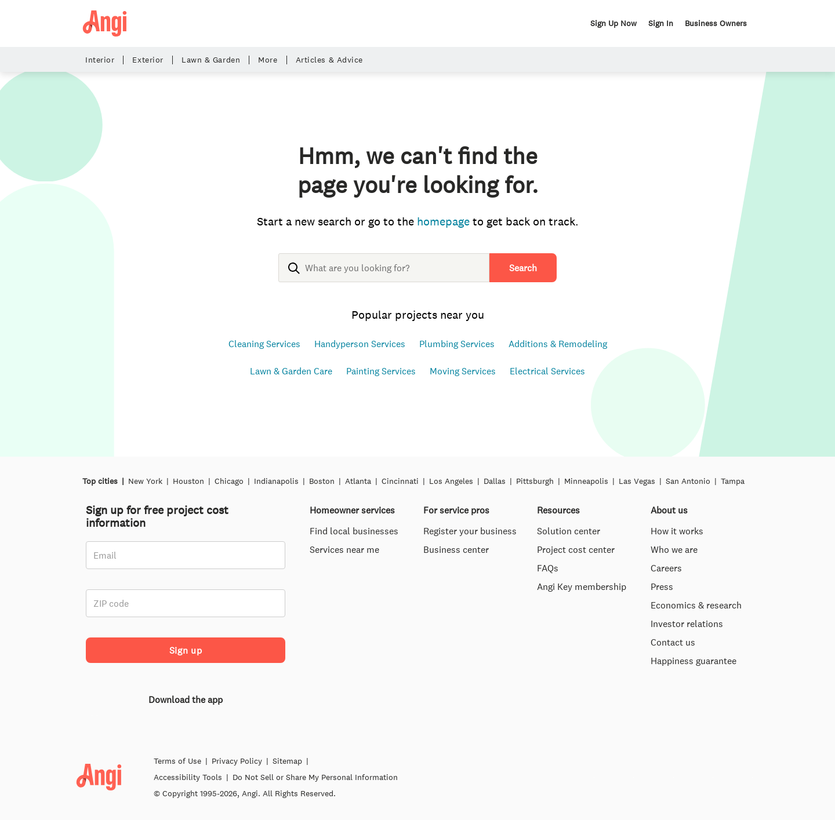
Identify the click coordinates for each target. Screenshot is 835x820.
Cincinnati (400, 481)
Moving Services (463, 371)
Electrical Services (547, 371)
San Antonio (688, 481)
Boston (322, 481)
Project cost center (576, 549)
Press (662, 586)
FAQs (547, 568)
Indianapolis (276, 481)
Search (523, 268)
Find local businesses (354, 531)
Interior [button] (99, 60)
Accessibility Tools (188, 806)
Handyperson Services (359, 343)
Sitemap (287, 790)
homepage (443, 221)
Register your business (470, 531)
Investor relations (687, 623)
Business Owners (716, 23)
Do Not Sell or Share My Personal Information (315, 806)
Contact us (673, 642)
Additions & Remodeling (558, 343)
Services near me (344, 549)
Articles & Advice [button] (330, 60)
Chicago (229, 481)
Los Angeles (451, 481)
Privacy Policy (237, 790)
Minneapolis (586, 481)
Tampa (733, 481)
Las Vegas (637, 481)
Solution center (568, 531)
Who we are (674, 549)
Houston (188, 481)
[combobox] (383, 277)
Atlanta (358, 481)
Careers (666, 568)
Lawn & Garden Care (291, 371)
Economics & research (696, 605)
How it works (677, 531)
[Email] (185, 555)
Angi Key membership (581, 586)
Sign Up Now (613, 23)
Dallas (495, 481)
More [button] (267, 60)
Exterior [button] (147, 60)
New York (145, 481)
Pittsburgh (535, 481)
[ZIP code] (185, 603)
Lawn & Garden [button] (210, 60)
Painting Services (381, 371)
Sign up (185, 650)
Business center (456, 549)
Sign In (660, 23)
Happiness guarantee (693, 660)
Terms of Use (177, 790)
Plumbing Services (457, 343)
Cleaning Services (264, 343)
